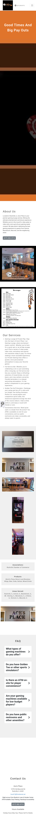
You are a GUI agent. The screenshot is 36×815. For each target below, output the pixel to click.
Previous (2, 619)
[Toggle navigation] (32, 5)
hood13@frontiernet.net (18, 794)
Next (34, 619)
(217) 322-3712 (20, 5)
